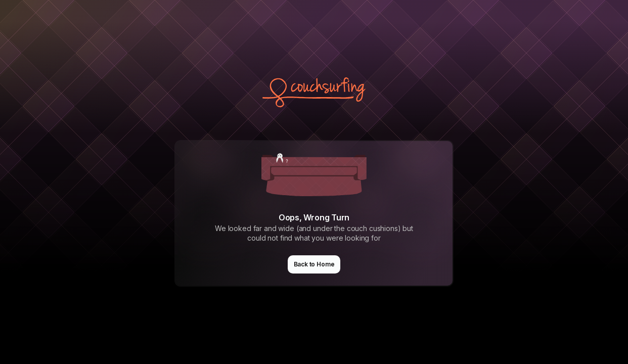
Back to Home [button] (314, 264)
